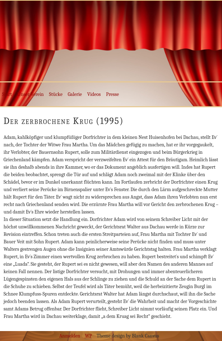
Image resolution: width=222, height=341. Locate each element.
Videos (94, 94)
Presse (112, 94)
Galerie (75, 94)
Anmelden (69, 336)
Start (7, 94)
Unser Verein (30, 94)
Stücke (56, 94)
